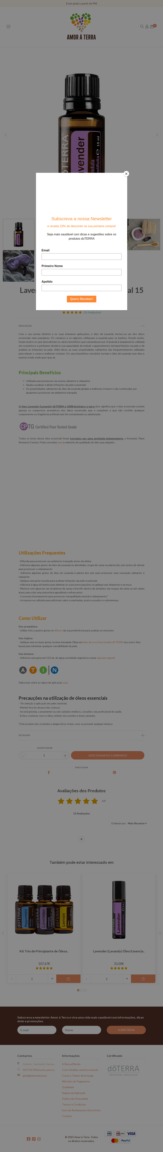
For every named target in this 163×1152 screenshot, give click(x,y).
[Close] (126, 174)
